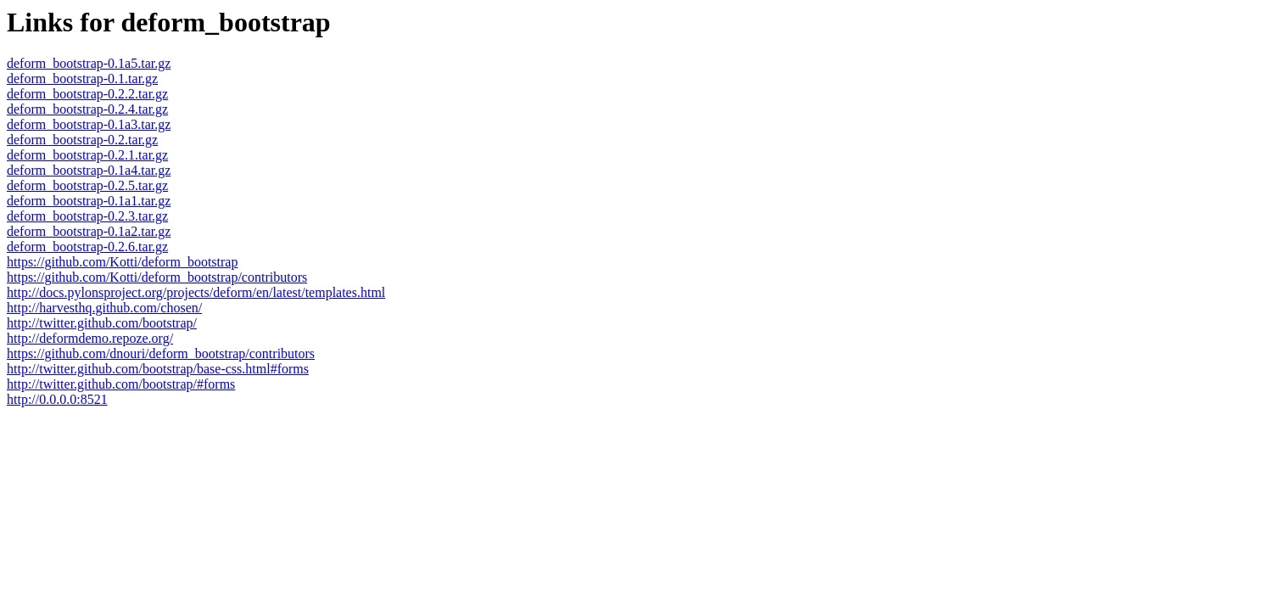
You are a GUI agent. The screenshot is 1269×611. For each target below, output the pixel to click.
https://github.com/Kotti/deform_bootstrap (122, 262)
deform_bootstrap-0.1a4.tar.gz (89, 170)
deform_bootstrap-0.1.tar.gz (82, 78)
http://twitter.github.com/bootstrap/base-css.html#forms (158, 369)
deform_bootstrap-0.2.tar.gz (82, 139)
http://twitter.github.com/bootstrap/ (102, 323)
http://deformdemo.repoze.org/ (90, 338)
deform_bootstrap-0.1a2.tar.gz (89, 231)
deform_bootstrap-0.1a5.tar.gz (89, 63)
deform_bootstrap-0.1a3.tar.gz (89, 124)
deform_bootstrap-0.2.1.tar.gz (87, 155)
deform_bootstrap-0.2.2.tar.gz (87, 94)
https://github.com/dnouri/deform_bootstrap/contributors (161, 353)
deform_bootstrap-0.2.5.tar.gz (87, 185)
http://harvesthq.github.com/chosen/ (104, 307)
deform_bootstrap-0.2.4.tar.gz (87, 109)
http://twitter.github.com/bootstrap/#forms (121, 384)
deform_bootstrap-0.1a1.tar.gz (89, 200)
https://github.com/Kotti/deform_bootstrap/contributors (157, 277)
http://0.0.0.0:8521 (57, 399)
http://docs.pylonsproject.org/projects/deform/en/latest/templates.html (196, 292)
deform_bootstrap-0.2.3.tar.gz (87, 216)
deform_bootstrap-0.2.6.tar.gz (87, 246)
